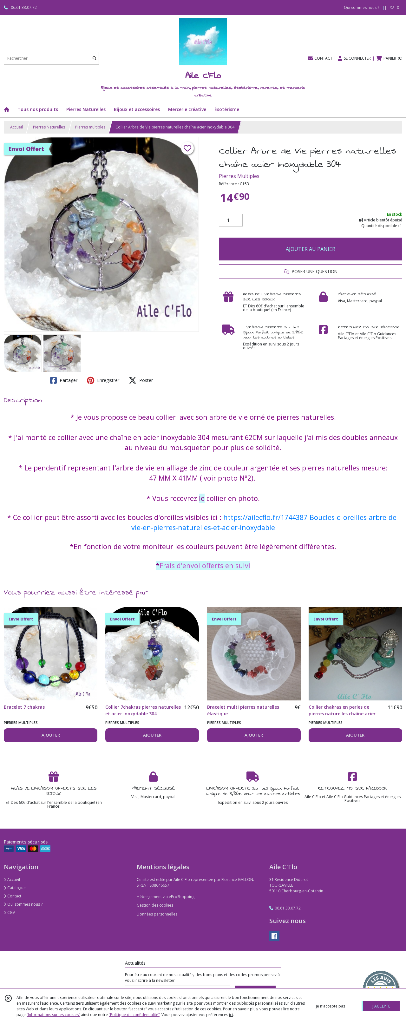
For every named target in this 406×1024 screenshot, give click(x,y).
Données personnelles (157, 914)
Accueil (16, 127)
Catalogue (15, 887)
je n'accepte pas (330, 1006)
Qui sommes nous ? (23, 904)
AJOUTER (51, 735)
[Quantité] (231, 220)
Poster (141, 380)
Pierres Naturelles (49, 127)
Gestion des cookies (155, 905)
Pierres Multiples (239, 176)
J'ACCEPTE (381, 1006)
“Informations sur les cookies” (53, 1014)
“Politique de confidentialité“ (134, 1014)
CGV (9, 912)
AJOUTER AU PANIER (310, 249)
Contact (12, 896)
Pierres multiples (90, 127)
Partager (63, 380)
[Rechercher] (94, 58)
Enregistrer (103, 380)
